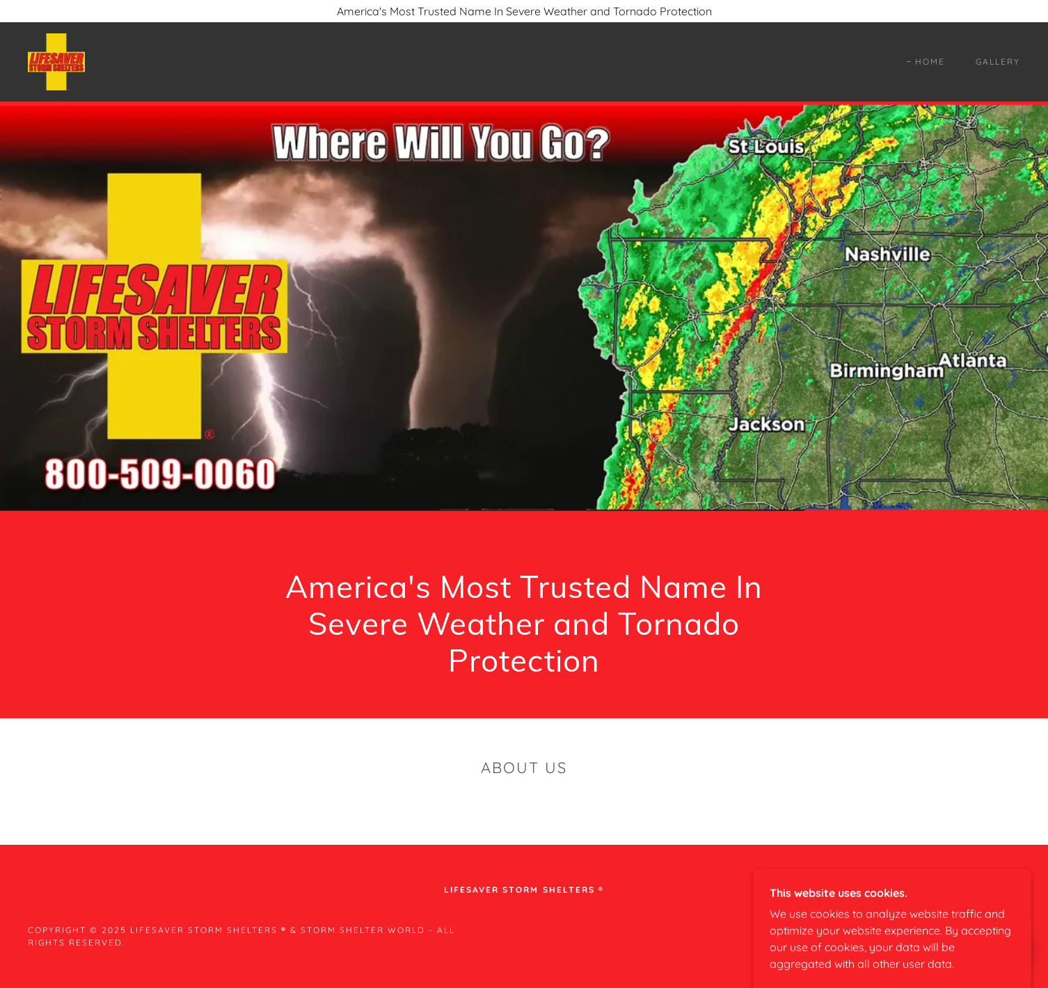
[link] (56, 60)
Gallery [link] (998, 61)
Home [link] (930, 61)
